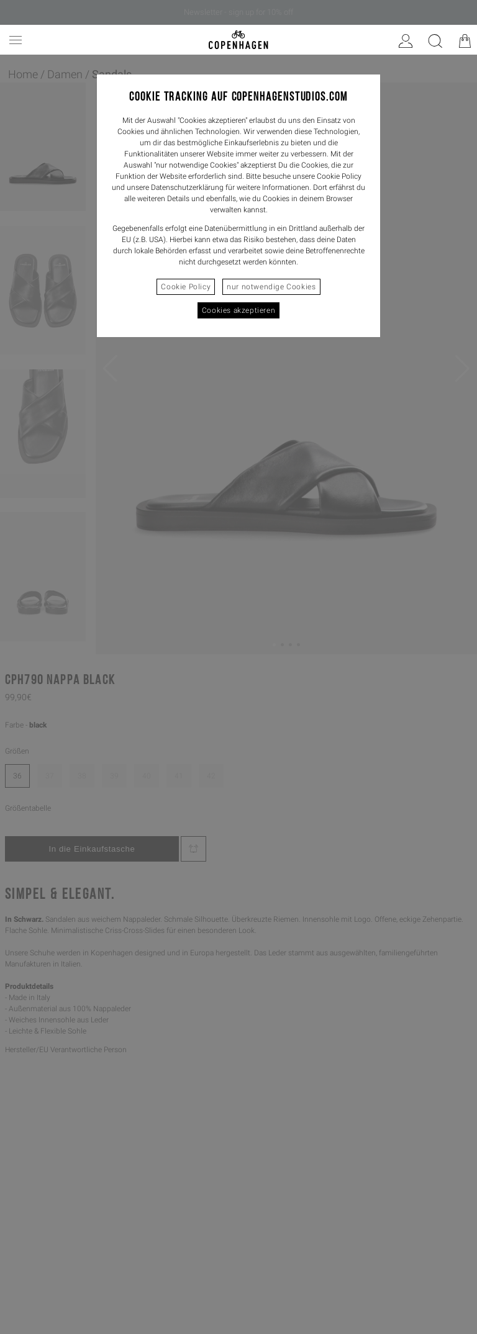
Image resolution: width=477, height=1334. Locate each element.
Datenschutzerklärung (187, 187)
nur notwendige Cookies (271, 286)
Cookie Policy (186, 286)
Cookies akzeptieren (238, 310)
